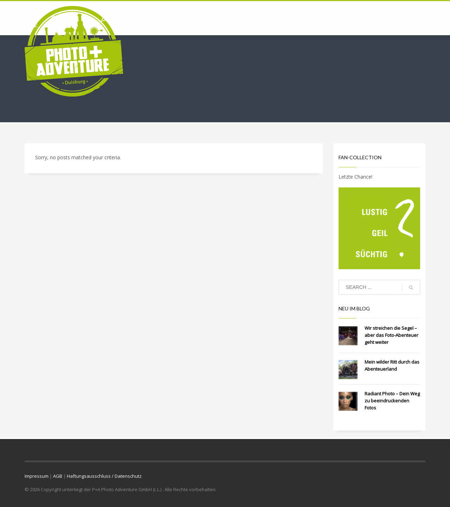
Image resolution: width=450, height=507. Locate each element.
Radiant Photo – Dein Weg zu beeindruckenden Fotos (392, 400)
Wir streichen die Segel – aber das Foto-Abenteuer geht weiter (391, 335)
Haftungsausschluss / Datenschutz (104, 476)
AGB (57, 476)
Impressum (37, 476)
